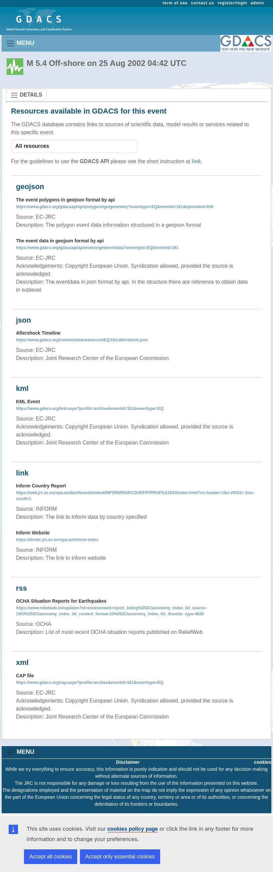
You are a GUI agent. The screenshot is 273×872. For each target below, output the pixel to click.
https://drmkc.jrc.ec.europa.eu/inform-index (57, 539)
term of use (175, 3)
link (196, 161)
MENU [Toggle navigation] (20, 43)
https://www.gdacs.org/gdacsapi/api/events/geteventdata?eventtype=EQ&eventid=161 (97, 247)
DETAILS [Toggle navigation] (26, 95)
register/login (232, 3)
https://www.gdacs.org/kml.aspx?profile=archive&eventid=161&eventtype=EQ (89, 408)
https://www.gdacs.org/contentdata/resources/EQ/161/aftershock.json (82, 340)
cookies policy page (132, 829)
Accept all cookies (50, 856)
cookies (262, 762)
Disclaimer (128, 762)
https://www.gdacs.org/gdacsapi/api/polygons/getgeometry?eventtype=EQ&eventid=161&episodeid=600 (114, 206)
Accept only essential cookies (120, 856)
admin (257, 3)
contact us (202, 3)
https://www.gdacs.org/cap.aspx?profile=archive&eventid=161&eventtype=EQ (89, 682)
